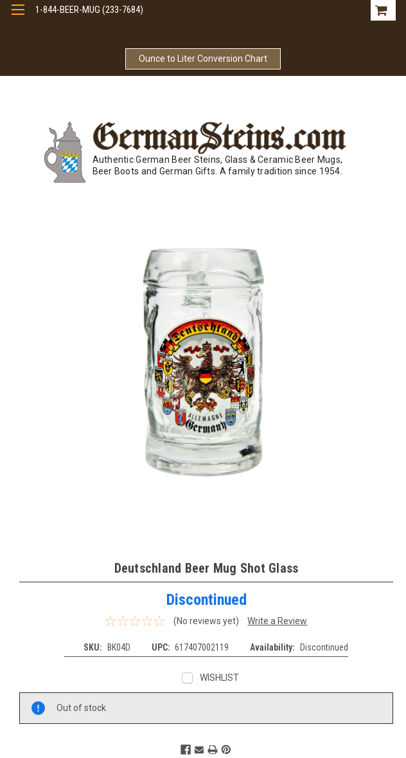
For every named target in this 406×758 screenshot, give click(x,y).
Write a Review (277, 621)
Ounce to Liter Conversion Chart (203, 58)
